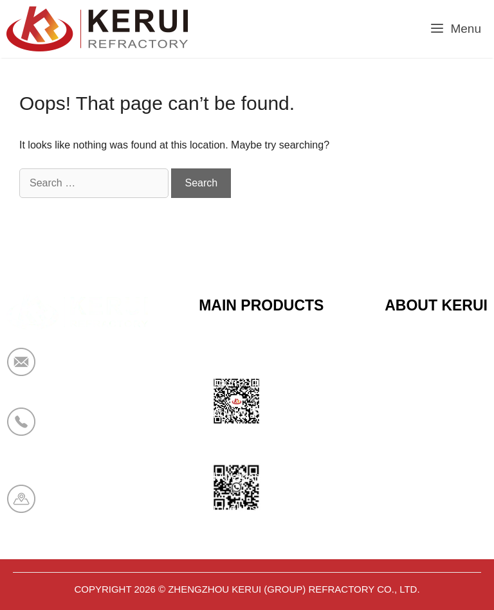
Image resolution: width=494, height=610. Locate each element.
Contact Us (413, 508)
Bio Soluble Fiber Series (261, 445)
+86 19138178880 (95, 430)
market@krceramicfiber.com (120, 370)
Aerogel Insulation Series (263, 508)
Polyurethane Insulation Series (277, 477)
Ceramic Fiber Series (253, 351)
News (399, 445)
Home (400, 351)
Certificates (414, 382)
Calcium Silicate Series (258, 382)
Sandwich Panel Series (258, 414)
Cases (401, 477)
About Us (408, 414)
